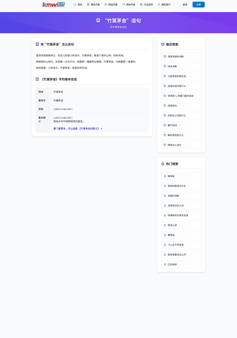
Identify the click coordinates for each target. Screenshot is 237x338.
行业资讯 (146, 5)
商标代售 (128, 5)
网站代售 (111, 5)
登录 (185, 4)
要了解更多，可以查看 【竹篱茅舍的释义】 (77, 128)
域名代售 (93, 5)
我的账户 (164, 5)
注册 (198, 4)
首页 (78, 5)
